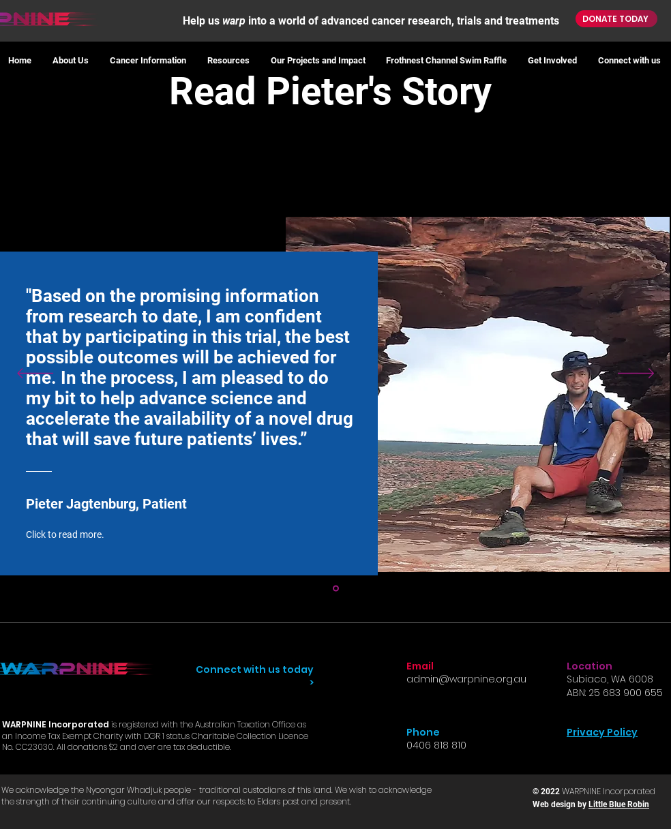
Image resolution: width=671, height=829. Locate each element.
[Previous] (35, 374)
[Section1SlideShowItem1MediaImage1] (336, 588)
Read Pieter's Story (335, 91)
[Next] (636, 374)
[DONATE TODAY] (616, 18)
